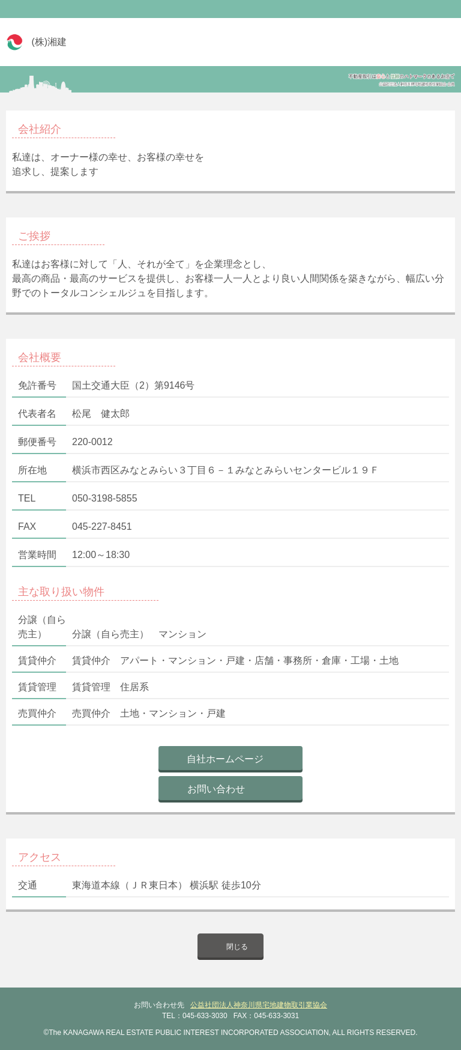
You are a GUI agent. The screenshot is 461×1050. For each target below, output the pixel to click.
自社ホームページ (225, 759)
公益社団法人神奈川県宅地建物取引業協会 (258, 1005)
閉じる (237, 946)
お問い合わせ (216, 789)
